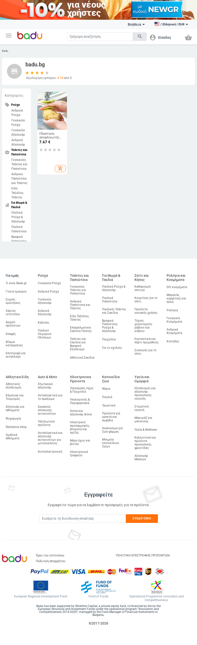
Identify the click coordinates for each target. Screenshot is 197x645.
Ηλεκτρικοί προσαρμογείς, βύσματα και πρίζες (80, 427)
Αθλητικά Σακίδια (82, 357)
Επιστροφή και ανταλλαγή (16, 354)
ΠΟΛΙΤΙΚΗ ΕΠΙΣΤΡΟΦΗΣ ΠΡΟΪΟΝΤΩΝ (143, 555)
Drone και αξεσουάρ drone (81, 412)
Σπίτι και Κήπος (141, 278)
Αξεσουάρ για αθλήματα (15, 408)
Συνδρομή (141, 518)
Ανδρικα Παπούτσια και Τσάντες (19, 178)
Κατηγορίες (14, 95)
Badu (5, 51)
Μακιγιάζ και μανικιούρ (143, 419)
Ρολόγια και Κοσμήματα (176, 278)
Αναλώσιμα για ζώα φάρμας (112, 429)
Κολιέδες (173, 341)
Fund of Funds (98, 596)
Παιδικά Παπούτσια (18, 229)
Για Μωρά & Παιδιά (111, 278)
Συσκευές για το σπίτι (145, 352)
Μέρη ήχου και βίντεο (80, 442)
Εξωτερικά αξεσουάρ (45, 385)
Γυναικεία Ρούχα (18, 123)
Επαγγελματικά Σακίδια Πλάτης (81, 329)
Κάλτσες (43, 322)
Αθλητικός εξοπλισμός (14, 385)
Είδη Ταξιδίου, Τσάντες (17, 193)
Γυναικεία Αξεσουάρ (18, 132)
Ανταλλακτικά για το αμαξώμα (50, 397)
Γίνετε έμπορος (16, 291)
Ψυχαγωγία (13, 418)
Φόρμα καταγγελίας (14, 343)
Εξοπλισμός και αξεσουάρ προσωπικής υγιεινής (145, 393)
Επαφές (11, 334)
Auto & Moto (47, 377)
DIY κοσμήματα (177, 287)
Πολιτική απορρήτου (50, 561)
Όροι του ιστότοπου (50, 555)
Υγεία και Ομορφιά (142, 379)
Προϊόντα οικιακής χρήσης (145, 311)
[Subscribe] (82, 518)
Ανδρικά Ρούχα (17, 113)
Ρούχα (43, 275)
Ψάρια (106, 388)
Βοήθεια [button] (136, 24)
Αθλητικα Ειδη (17, 377)
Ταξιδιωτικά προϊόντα (46, 423)
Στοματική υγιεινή (141, 408)
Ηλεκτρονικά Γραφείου (79, 453)
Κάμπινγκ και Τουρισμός (15, 397)
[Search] (100, 36)
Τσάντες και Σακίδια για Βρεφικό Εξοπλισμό (78, 344)
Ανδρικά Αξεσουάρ (18, 142)
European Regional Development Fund (40, 596)
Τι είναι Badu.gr (16, 283)
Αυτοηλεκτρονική (50, 451)
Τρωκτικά (108, 405)
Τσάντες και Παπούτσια (79, 278)
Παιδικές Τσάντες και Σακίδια (114, 311)
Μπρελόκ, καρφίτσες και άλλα (176, 298)
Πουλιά (107, 397)
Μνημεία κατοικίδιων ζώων (110, 443)
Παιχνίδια (109, 339)
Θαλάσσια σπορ (16, 427)
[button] (8, 35)
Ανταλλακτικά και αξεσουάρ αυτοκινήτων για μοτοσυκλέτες (50, 438)
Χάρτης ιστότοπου (13, 312)
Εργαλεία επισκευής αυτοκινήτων (47, 410)
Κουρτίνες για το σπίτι (145, 299)
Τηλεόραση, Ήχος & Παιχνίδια (81, 390)
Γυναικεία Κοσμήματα (174, 319)
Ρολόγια (172, 310)
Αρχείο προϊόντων (13, 323)
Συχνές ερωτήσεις (13, 301)
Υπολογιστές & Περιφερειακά (80, 401)
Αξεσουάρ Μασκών (141, 457)
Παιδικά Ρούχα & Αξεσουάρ (18, 217)
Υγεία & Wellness (145, 429)
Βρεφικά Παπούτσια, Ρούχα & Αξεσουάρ (110, 326)
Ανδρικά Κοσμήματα (174, 331)
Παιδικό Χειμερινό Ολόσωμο (44, 334)
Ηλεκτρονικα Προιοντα (80, 379)
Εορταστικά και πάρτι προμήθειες (146, 340)
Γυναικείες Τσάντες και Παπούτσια (19, 164)
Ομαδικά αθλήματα (12, 436)
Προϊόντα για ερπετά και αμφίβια (111, 417)
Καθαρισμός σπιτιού (142, 288)
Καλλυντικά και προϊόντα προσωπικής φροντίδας (145, 443)
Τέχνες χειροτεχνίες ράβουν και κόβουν (143, 326)
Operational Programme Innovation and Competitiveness (156, 598)
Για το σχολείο (112, 348)
